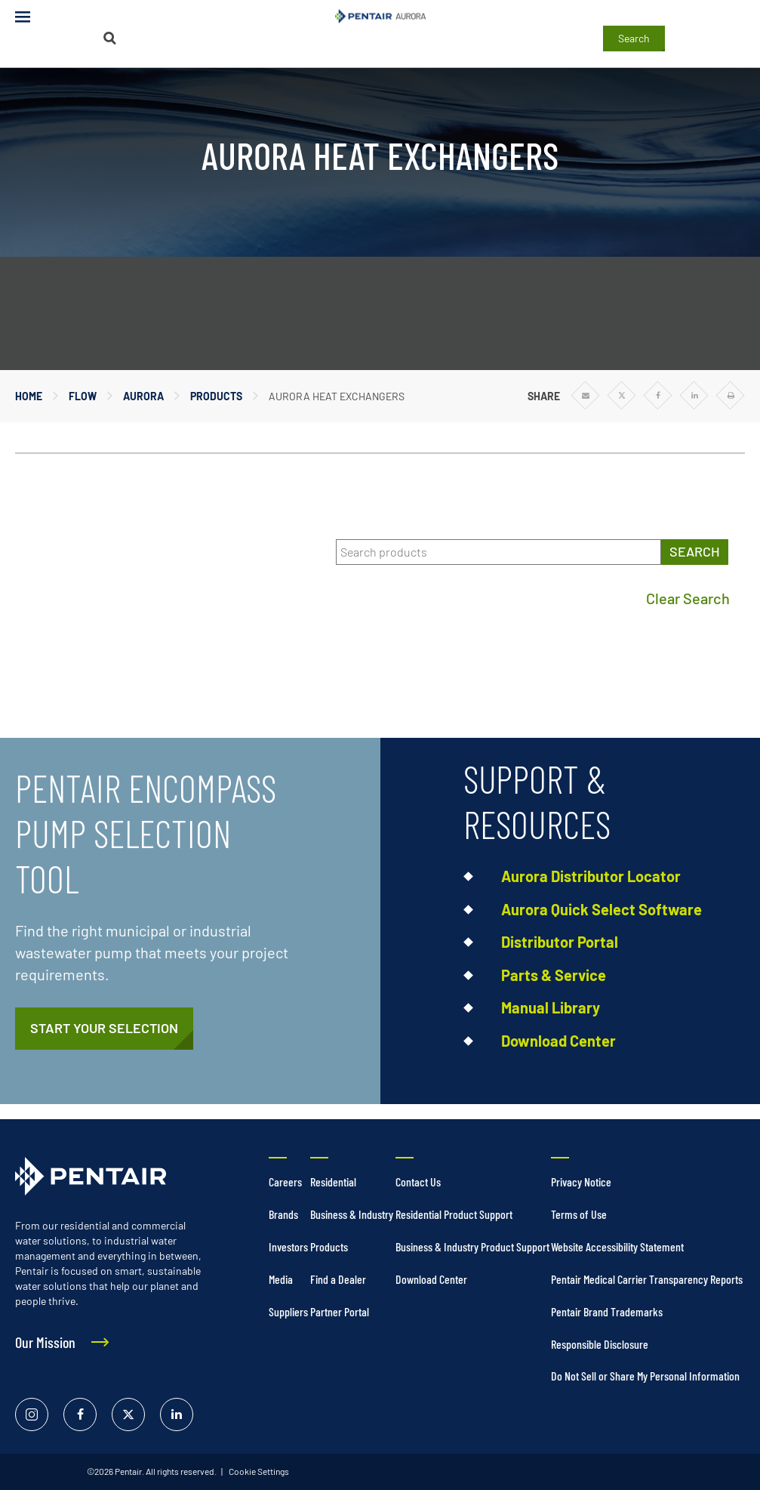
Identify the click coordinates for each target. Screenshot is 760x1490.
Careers (285, 1181)
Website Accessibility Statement (617, 1246)
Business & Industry (351, 1214)
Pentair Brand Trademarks (607, 1311)
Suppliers (288, 1311)
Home (28, 396)
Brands (283, 1214)
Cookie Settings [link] (258, 1471)
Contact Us (418, 1181)
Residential (333, 1181)
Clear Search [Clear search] (688, 598)
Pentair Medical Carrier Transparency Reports (647, 1279)
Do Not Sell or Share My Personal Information (645, 1375)
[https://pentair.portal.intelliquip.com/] (104, 1028)
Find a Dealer (338, 1279)
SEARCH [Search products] (694, 551)
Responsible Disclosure (599, 1344)
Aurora (143, 396)
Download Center (558, 1041)
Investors (288, 1246)
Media (281, 1279)
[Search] (110, 38)
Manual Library (550, 1007)
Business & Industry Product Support (472, 1246)
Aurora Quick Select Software (601, 909)
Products (216, 396)
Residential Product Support (453, 1214)
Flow (83, 396)
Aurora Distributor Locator (591, 876)
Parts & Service (553, 975)
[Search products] (498, 552)
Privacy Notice (581, 1181)
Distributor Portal (559, 942)
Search (634, 38)
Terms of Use (579, 1214)
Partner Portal (339, 1311)
